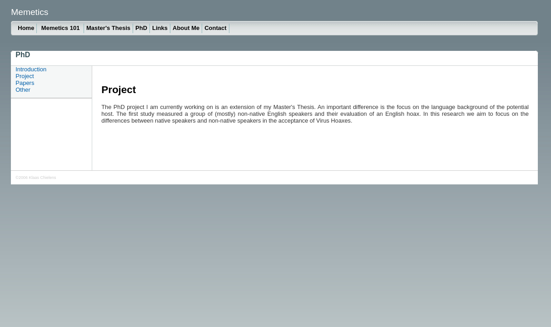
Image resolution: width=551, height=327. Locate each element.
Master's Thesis (108, 28)
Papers (24, 82)
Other (22, 89)
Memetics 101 (61, 28)
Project (24, 76)
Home (26, 28)
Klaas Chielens (42, 177)
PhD (141, 28)
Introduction (30, 69)
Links (160, 28)
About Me (186, 28)
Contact (215, 28)
